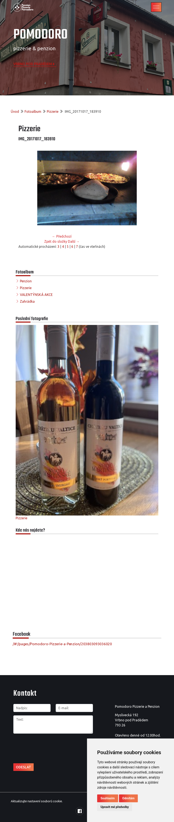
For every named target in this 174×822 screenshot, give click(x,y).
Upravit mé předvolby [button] (115, 807)
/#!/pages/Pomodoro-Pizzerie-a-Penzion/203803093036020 (62, 644)
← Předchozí (62, 236)
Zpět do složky (55, 241)
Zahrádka (27, 301)
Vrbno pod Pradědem (34, 64)
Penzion (26, 281)
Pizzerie (52, 111)
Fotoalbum (33, 111)
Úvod (15, 111)
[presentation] (35, 744)
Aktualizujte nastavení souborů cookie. (37, 801)
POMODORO (40, 35)
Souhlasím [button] (108, 798)
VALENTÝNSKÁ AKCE (36, 295)
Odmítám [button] (128, 798)
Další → (74, 241)
